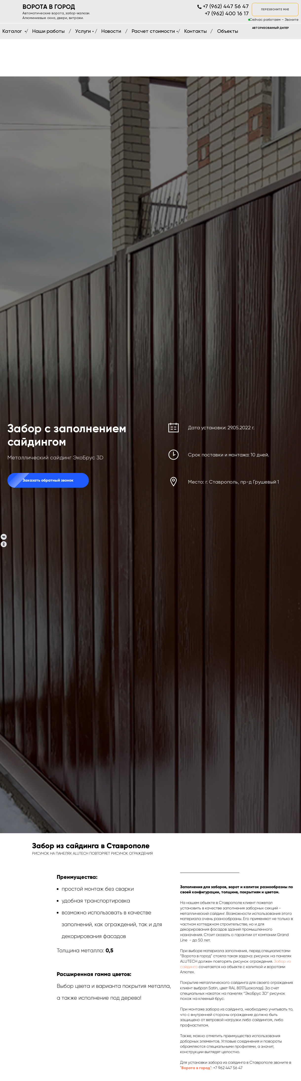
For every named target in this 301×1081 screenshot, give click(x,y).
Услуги (83, 31)
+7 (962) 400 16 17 (227, 13)
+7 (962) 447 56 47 (226, 6)
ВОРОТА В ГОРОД (48, 7)
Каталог (12, 31)
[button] (48, 480)
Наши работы (48, 31)
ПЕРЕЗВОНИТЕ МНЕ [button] (275, 9)
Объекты (227, 31)
